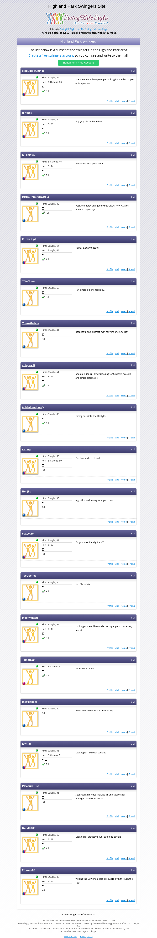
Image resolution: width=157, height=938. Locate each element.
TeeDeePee (29, 575)
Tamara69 (28, 659)
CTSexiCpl (29, 239)
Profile (109, 101)
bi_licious (28, 154)
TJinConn (28, 281)
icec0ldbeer (29, 701)
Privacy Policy (86, 936)
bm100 (26, 743)
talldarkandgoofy (33, 407)
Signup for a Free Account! (79, 62)
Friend (131, 101)
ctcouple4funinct (33, 70)
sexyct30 (28, 533)
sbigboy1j (28, 365)
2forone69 (28, 870)
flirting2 (27, 112)
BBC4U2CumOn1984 (35, 196)
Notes (124, 101)
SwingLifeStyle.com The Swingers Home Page (83, 29)
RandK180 (28, 828)
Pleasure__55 (30, 785)
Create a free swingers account (51, 55)
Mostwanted (30, 617)
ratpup (26, 449)
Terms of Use (70, 936)
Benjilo (26, 491)
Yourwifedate (30, 323)
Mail (117, 101)
